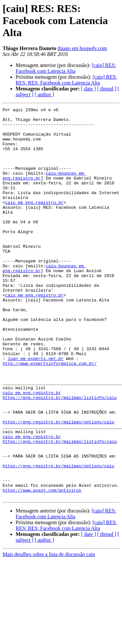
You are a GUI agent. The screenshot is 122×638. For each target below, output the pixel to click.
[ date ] (88, 88)
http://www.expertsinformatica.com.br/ (50, 415)
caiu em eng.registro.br (34, 222)
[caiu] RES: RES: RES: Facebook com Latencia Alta (66, 80)
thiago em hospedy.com (82, 48)
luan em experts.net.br (36, 409)
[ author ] (44, 94)
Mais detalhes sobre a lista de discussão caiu (49, 632)
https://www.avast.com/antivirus (42, 567)
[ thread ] (106, 88)
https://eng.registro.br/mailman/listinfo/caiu (60, 456)
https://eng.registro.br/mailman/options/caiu (58, 485)
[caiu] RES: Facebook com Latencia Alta (66, 68)
